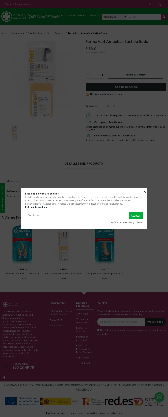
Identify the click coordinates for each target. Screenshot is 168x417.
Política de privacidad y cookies (127, 222)
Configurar (34, 215)
